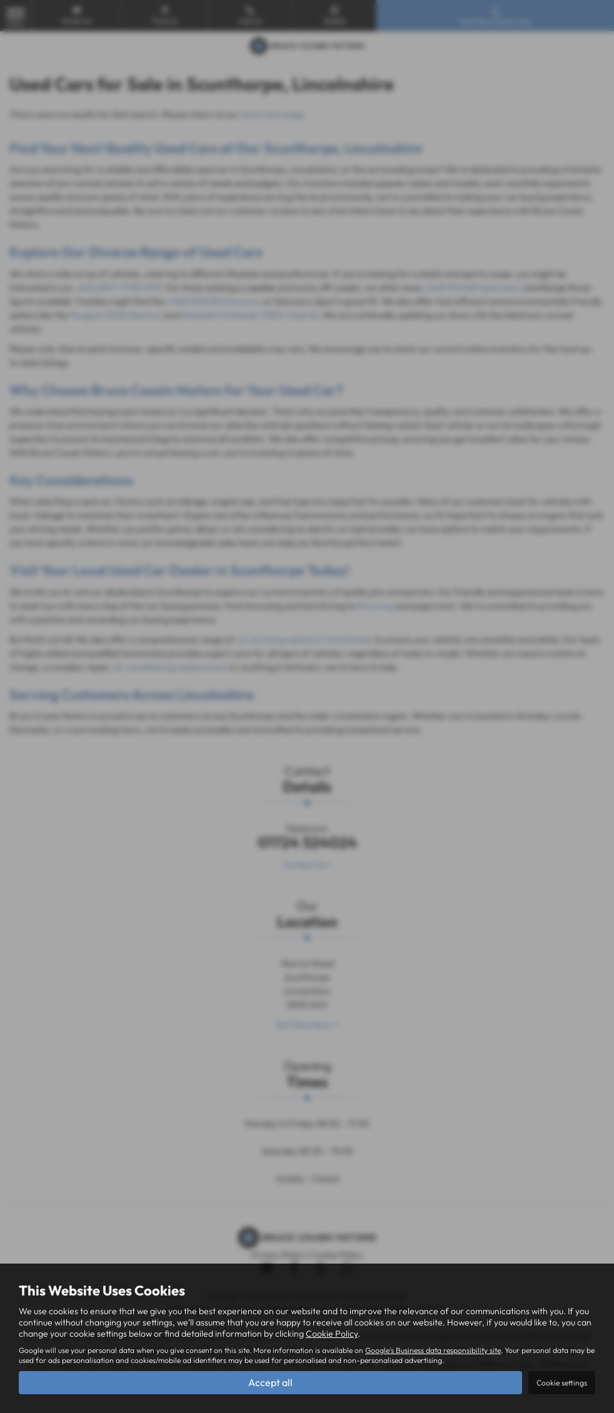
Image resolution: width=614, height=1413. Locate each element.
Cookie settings (561, 1382)
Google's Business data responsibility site (433, 1350)
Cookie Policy (332, 1333)
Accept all (270, 1382)
